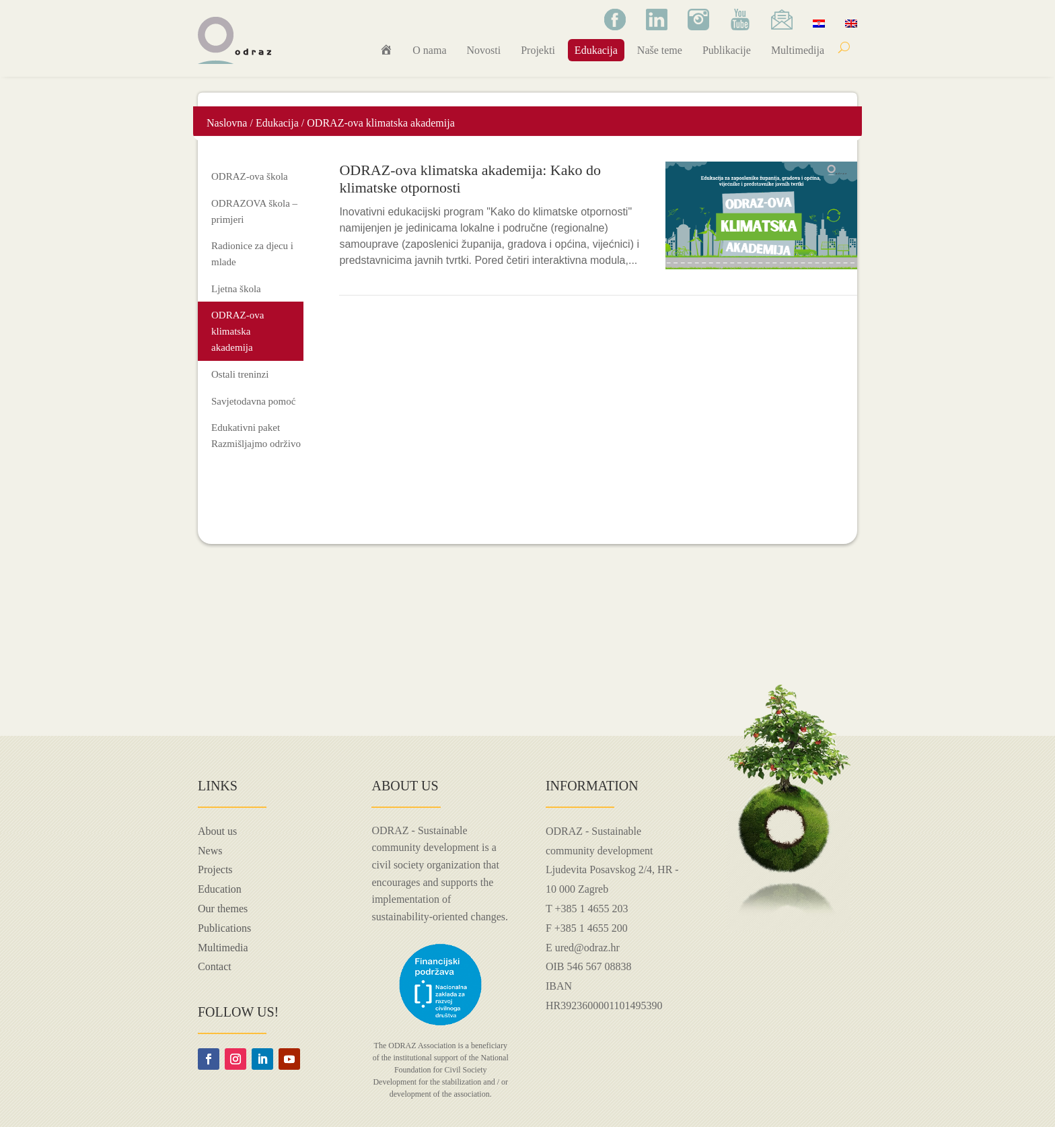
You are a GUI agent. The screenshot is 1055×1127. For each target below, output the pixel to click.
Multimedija (797, 50)
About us (217, 831)
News (210, 850)
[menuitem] (819, 23)
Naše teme (659, 50)
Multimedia (223, 947)
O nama (429, 50)
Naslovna (227, 123)
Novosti (484, 50)
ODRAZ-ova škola (249, 176)
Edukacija (596, 50)
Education (220, 889)
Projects (215, 869)
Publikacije (726, 50)
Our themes (223, 908)
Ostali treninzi (239, 374)
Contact (214, 966)
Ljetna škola (236, 288)
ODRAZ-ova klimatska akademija (237, 331)
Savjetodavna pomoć (253, 401)
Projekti (538, 50)
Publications (224, 928)
